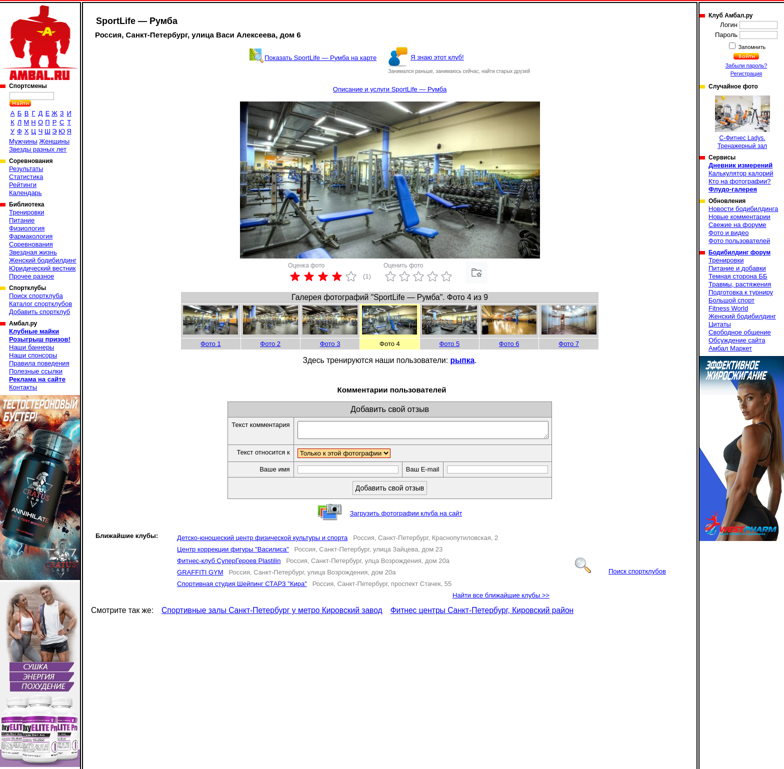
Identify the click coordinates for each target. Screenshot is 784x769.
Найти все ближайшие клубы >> (501, 598)
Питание (21, 220)
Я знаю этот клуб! (437, 57)
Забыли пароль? (747, 65)
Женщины (54, 141)
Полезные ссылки (35, 371)
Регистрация (746, 73)
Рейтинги (22, 184)
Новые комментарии (739, 216)
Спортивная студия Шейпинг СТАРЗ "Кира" (242, 586)
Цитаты (719, 324)
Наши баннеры (31, 347)
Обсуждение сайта (736, 340)
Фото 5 (449, 344)
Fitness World (728, 308)
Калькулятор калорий (741, 173)
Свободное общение (739, 332)
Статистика (26, 176)
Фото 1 (210, 344)
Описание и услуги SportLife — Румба (389, 89)
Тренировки (26, 212)
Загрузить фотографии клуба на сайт (406, 516)
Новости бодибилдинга (743, 208)
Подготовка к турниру (740, 292)
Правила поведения (39, 363)
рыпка (462, 360)
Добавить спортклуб (39, 312)
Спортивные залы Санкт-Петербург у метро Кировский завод (272, 613)
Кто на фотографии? (739, 181)
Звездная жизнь (33, 252)
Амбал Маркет (730, 348)
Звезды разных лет (37, 149)
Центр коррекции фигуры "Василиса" (233, 552)
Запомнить (751, 47)
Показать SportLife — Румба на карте (320, 58)
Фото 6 (509, 344)
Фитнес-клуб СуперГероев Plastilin (228, 564)
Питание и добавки (737, 268)
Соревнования (31, 244)
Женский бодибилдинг (42, 260)
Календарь (25, 192)
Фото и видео (728, 232)
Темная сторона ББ (738, 276)
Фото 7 (568, 344)
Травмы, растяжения (739, 284)
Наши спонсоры (33, 355)
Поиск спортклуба (36, 296)
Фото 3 (330, 344)
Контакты (23, 387)
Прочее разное (31, 276)
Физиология (26, 228)
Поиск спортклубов (620, 574)
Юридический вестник (42, 268)
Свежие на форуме (737, 224)
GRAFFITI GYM (200, 575)
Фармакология (30, 236)
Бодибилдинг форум (739, 252)
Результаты (26, 168)
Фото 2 (270, 344)
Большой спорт (731, 300)
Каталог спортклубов (40, 304)
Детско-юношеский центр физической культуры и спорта (262, 540)
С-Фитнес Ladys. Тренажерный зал (742, 123)
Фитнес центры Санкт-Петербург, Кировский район (482, 613)
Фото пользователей (739, 240)
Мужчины (23, 141)
